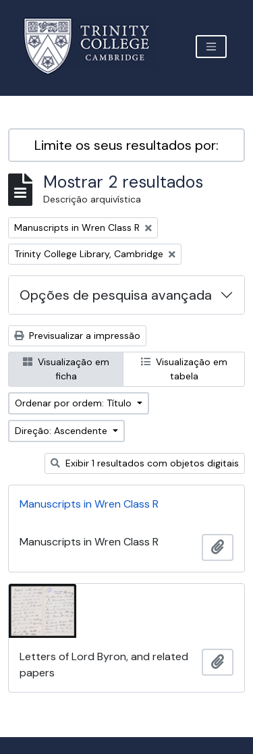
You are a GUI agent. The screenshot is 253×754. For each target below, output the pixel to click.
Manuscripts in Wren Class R (89, 504)
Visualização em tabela (184, 369)
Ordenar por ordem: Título (74, 403)
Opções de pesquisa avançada (116, 295)
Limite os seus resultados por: (126, 145)
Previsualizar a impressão (77, 335)
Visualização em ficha (66, 369)
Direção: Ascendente (62, 431)
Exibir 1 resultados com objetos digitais (145, 463)
